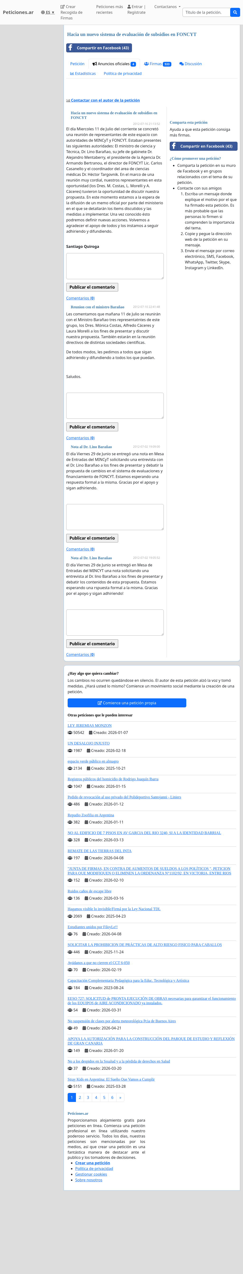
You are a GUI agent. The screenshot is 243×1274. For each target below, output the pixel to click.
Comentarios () (80, 364)
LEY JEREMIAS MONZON (90, 792)
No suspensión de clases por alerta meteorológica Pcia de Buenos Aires (122, 1087)
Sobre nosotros (88, 1246)
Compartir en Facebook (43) (97, 48)
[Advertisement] (152, 123)
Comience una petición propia (127, 769)
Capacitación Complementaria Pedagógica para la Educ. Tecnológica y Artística (128, 1047)
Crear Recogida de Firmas (71, 12)
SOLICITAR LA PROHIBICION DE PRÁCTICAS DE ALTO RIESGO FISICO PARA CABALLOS (145, 1011)
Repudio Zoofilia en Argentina (91, 881)
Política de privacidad (123, 73)
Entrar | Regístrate (136, 9)
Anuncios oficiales (114, 64)
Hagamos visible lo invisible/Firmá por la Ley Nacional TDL (114, 975)
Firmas (157, 64)
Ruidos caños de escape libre (90, 958)
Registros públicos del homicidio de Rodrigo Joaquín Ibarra (113, 845)
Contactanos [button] (166, 6)
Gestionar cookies (91, 1240)
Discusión (190, 63)
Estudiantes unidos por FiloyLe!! (93, 993)
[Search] (206, 12)
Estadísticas (83, 73)
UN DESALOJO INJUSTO (89, 810)
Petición (77, 63)
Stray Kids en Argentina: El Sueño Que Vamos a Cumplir (111, 1146)
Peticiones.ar (18, 12)
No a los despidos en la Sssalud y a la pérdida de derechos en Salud (119, 1128)
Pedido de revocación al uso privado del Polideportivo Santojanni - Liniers (124, 863)
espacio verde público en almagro (93, 828)
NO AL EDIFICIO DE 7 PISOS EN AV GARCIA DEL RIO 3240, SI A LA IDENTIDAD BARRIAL (144, 899)
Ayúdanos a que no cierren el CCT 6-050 (99, 1029)
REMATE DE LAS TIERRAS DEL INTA (99, 917)
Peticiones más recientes (109, 9)
